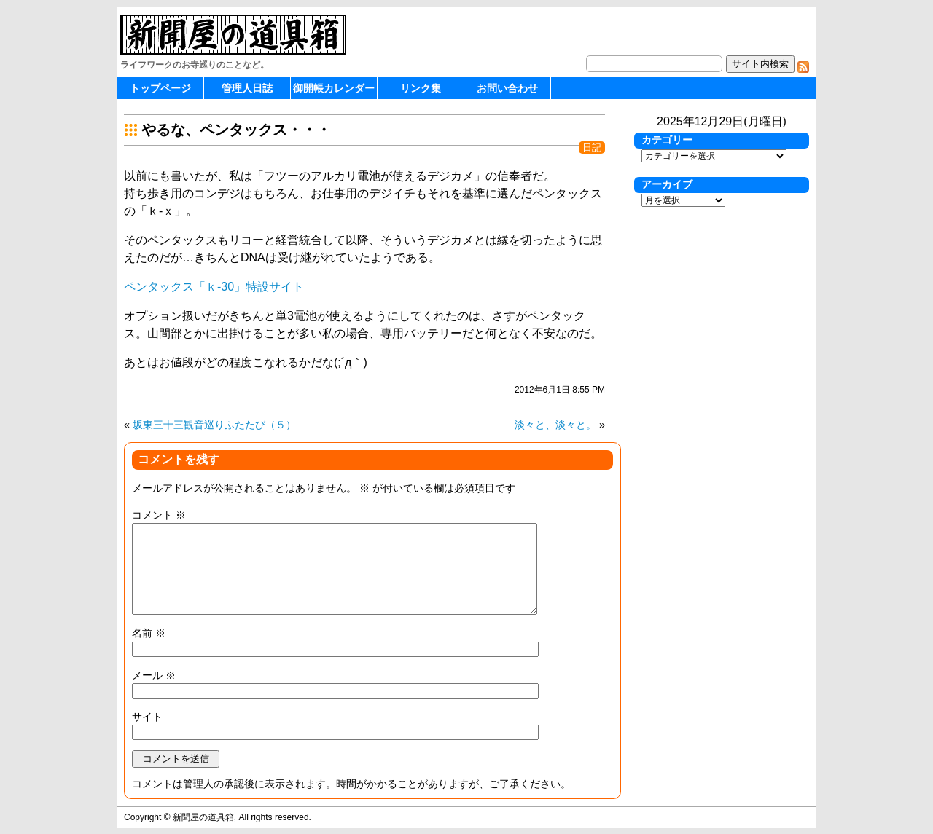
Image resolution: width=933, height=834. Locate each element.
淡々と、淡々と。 (555, 424)
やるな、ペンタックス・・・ (236, 130)
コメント (159, 515)
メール (154, 675)
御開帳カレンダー (334, 88)
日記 (591, 147)
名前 (148, 633)
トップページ (160, 88)
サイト (147, 717)
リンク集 (420, 88)
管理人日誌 (247, 88)
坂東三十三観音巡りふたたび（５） (214, 424)
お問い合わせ (507, 88)
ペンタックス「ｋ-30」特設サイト (214, 286)
